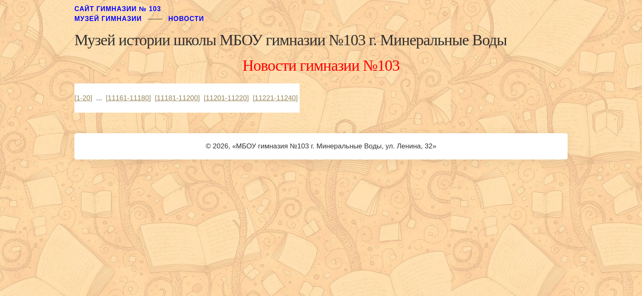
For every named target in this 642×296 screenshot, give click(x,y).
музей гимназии (108, 18)
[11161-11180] (128, 98)
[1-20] (83, 98)
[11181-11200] (177, 98)
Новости (186, 18)
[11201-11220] (226, 98)
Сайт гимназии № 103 (117, 8)
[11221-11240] (275, 98)
